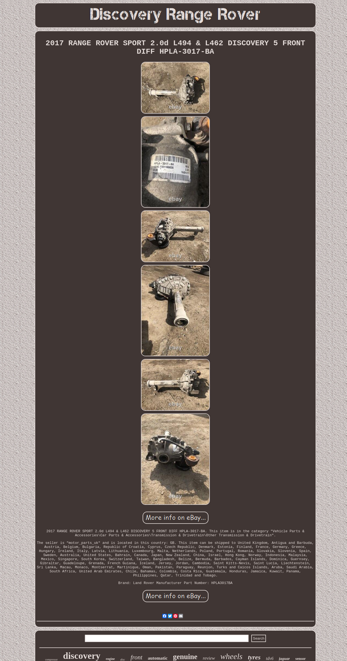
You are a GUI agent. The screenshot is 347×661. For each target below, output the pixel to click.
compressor (51, 659)
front (136, 657)
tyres (254, 657)
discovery (82, 656)
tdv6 (270, 658)
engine (110, 659)
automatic (158, 658)
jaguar (284, 658)
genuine (185, 657)
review (209, 658)
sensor (300, 659)
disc (122, 659)
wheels (231, 656)
